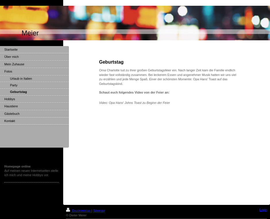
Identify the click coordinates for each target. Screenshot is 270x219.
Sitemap (99, 210)
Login (263, 210)
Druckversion (78, 210)
